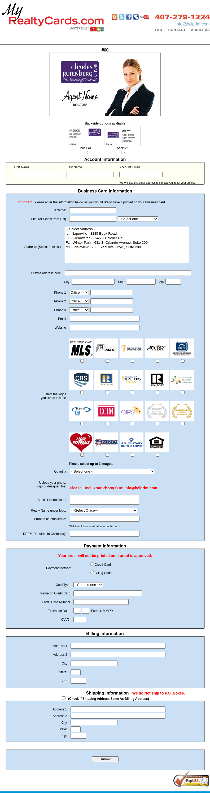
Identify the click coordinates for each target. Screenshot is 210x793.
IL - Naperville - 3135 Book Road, (127, 234)
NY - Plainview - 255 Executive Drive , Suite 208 (127, 247)
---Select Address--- (127, 229)
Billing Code (103, 574)
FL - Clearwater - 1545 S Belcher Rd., (127, 238)
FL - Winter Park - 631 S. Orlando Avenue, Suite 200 (127, 243)
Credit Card (103, 566)
